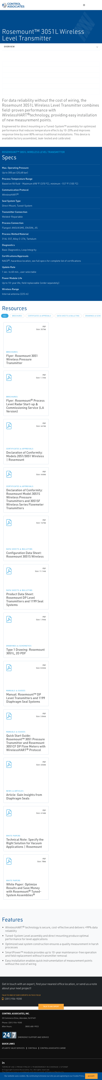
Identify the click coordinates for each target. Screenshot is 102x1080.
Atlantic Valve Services (13, 1048)
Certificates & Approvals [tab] (39, 316)
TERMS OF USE (8, 1067)
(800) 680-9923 (32, 1026)
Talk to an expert (51, 1006)
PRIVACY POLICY (23, 1067)
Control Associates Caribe (53, 1048)
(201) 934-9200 (12, 998)
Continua (32, 1048)
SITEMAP (64, 1067)
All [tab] (4, 316)
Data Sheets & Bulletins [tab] (68, 316)
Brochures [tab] (17, 316)
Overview (9, 46)
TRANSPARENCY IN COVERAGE (45, 1067)
